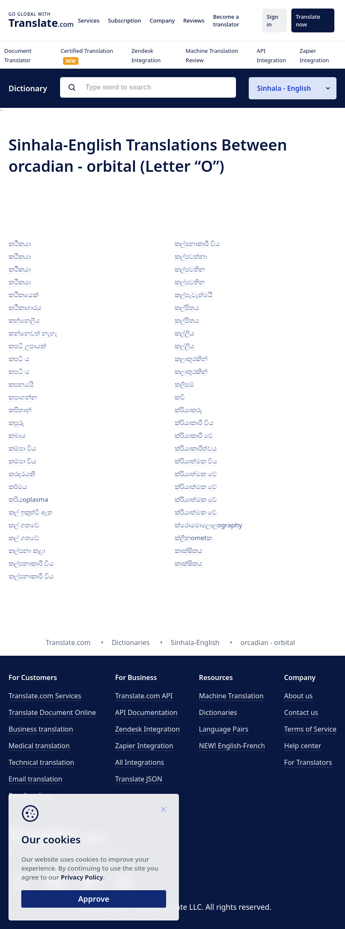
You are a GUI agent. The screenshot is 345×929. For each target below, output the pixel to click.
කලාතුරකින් (191, 358)
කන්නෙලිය (24, 320)
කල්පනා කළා (27, 550)
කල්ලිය (184, 333)
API (143, 695)
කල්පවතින (190, 269)
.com (41, 22)
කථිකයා (20, 243)
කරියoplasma (28, 499)
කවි (180, 397)
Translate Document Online (52, 712)
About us (298, 695)
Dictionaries (218, 712)
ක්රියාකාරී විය (194, 422)
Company (162, 20)
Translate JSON (138, 779)
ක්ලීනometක (193, 537)
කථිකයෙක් (23, 294)
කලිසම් (184, 384)
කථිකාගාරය (25, 307)
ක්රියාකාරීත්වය (196, 448)
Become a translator (226, 20)
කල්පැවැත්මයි (194, 294)
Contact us (301, 712)
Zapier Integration (144, 745)
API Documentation (146, 712)
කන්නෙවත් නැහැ (33, 333)
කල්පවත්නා (191, 256)
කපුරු (16, 422)
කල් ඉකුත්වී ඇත (30, 512)
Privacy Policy (82, 877)
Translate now (308, 20)
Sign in (272, 20)
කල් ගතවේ (24, 525)
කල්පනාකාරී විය (31, 563)
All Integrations (139, 762)
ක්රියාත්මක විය (196, 461)
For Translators (308, 762)
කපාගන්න (23, 397)
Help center (302, 745)
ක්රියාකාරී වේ (194, 435)
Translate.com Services (45, 695)
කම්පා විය (22, 448)
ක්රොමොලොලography (208, 525)
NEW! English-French (232, 745)
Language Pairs (223, 729)
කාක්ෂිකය (188, 550)
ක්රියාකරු (188, 409)
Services (89, 20)
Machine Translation (231, 695)
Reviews (193, 20)
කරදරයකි (22, 473)
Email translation (35, 779)
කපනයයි (21, 384)
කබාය (17, 435)
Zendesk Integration (147, 729)
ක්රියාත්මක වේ (196, 473)
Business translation (41, 729)
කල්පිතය (187, 307)
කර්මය (18, 486)
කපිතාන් (20, 409)
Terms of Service (310, 729)
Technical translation (42, 762)
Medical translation (39, 745)
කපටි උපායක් (27, 346)
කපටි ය (19, 358)
